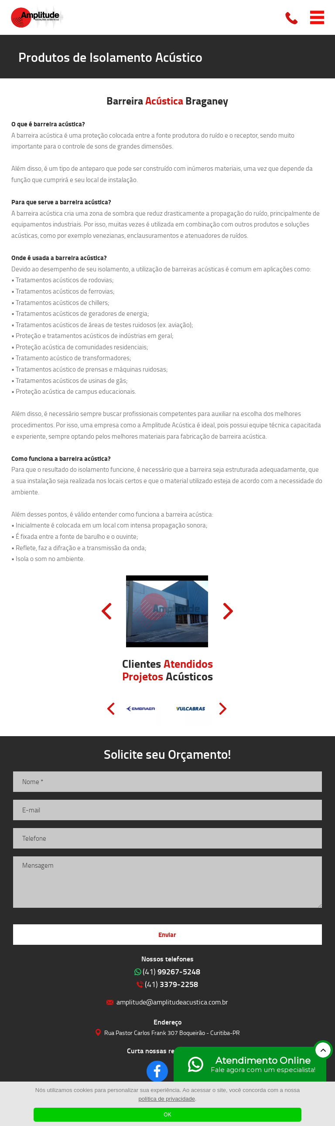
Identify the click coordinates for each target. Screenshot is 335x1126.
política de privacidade (167, 1099)
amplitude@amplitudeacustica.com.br (172, 1002)
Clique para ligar (292, 17)
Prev (106, 611)
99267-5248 (171, 971)
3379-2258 (171, 984)
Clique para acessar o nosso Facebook (157, 1071)
